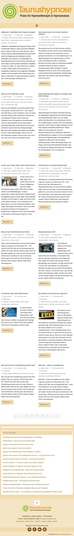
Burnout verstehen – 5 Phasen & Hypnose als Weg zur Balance (23, 462)
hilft (47, 171)
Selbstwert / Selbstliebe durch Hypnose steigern (18, 32)
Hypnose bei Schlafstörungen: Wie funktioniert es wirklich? (22, 452)
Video (12, 240)
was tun (17, 240)
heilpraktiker (48, 104)
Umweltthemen (49, 376)
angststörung (61, 101)
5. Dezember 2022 (57, 296)
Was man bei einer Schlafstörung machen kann (18, 365)
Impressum (20, 521)
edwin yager (6, 171)
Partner (55, 521)
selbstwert (4, 43)
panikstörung (42, 107)
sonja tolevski (30, 237)
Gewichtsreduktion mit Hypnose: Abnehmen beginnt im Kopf (22, 466)
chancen (46, 237)
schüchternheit (21, 237)
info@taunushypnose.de (48, 519)
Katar (42, 373)
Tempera (60, 534)
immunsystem (42, 42)
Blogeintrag (29, 35)
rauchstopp (41, 45)
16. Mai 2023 (56, 37)
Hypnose (20, 37)
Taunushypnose (12, 43)
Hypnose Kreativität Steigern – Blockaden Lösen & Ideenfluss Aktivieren (26, 484)
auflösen (5, 37)
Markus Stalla (7, 35)
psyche (17, 102)
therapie (19, 173)
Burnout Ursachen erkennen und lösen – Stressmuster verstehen (24, 459)
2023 (42, 237)
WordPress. (68, 534)
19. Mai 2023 (19, 35)
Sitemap (38, 521)
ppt (64, 373)
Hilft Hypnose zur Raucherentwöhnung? (52, 165)
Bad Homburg (13, 37)
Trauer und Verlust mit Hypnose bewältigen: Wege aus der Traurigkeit (25, 488)
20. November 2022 (58, 368)
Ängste (55, 101)
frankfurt (43, 171)
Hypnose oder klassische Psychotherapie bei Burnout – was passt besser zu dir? (29, 455)
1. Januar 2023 (56, 234)
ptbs (57, 107)
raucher (52, 304)
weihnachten (14, 304)
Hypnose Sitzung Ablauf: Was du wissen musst (18, 444)
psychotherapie (51, 107)
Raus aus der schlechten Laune (12, 94)
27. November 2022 (21, 368)
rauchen (46, 304)
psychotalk (41, 376)
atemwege (44, 39)
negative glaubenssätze (17, 40)
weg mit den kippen (54, 176)
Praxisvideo (67, 168)
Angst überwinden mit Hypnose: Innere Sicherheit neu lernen (22, 473)
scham (14, 237)
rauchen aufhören (61, 42)
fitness (49, 39)
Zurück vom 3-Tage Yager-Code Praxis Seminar (18, 165)
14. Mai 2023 (19, 96)
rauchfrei (67, 304)
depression (15, 99)
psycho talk (23, 102)
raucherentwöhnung (44, 173)
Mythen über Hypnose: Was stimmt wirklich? (17, 448)
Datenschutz (29, 521)
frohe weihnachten (14, 301)
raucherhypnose (55, 173)
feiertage (6, 301)
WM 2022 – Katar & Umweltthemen (51, 365)
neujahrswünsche (43, 240)
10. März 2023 (19, 168)
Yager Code (25, 173)
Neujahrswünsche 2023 (46, 232)
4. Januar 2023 (56, 168)
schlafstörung (16, 373)
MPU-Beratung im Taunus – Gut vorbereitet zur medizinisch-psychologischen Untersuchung (32, 492)
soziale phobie (63, 107)
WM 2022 (57, 376)
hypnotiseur (55, 301)
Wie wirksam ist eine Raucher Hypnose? (52, 293)
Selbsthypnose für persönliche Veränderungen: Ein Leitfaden (22, 437)
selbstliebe (27, 40)
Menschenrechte (58, 373)
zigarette (40, 307)
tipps (16, 104)
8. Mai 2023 (55, 99)
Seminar (13, 173)
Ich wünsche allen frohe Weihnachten (14, 293)
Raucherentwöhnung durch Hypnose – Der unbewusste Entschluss (24, 477)
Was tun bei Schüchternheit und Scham (15, 232)
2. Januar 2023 (19, 234)
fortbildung (14, 171)
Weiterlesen (8, 83)
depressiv (22, 99)
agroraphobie (44, 101)
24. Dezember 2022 (21, 296)
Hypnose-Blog (46, 521)
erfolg (51, 237)
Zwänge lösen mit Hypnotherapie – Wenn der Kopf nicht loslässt (23, 470)
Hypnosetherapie (29, 37)
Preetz (8, 173)
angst (50, 101)
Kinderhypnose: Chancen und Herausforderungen (19, 441)
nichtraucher (67, 171)
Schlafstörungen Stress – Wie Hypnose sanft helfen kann (21, 481)
